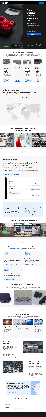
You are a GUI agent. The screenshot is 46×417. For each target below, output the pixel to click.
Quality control (25, 251)
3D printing (15, 60)
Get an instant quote (34, 34)
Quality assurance (6, 251)
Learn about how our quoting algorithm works (12, 174)
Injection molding (37, 60)
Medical (14, 319)
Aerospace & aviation (7, 319)
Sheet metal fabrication (27, 60)
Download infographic (12, 392)
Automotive (25, 319)
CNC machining (6, 60)
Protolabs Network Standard (14, 248)
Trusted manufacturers (6, 266)
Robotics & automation (38, 319)
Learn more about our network (9, 99)
